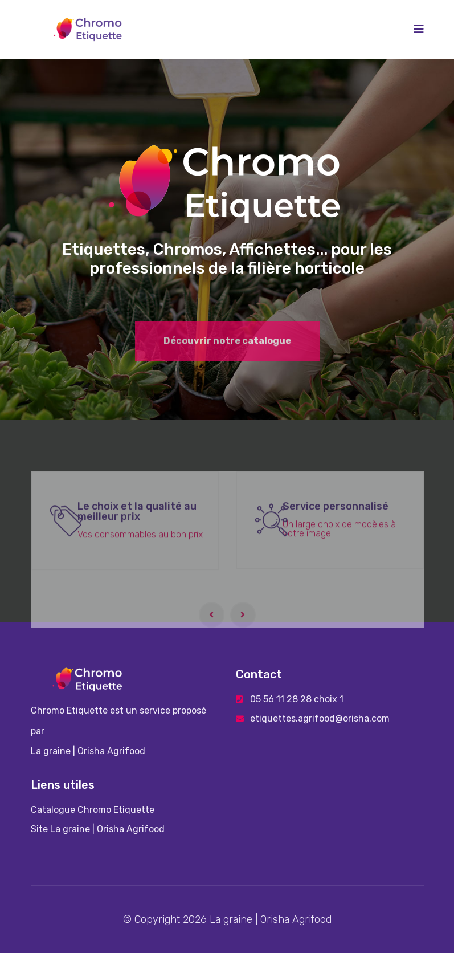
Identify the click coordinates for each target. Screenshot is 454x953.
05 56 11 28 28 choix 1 (296, 699)
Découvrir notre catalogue (227, 346)
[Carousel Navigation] (227, 617)
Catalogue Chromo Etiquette (92, 809)
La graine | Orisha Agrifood (88, 751)
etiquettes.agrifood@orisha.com (320, 718)
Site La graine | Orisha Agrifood (98, 829)
